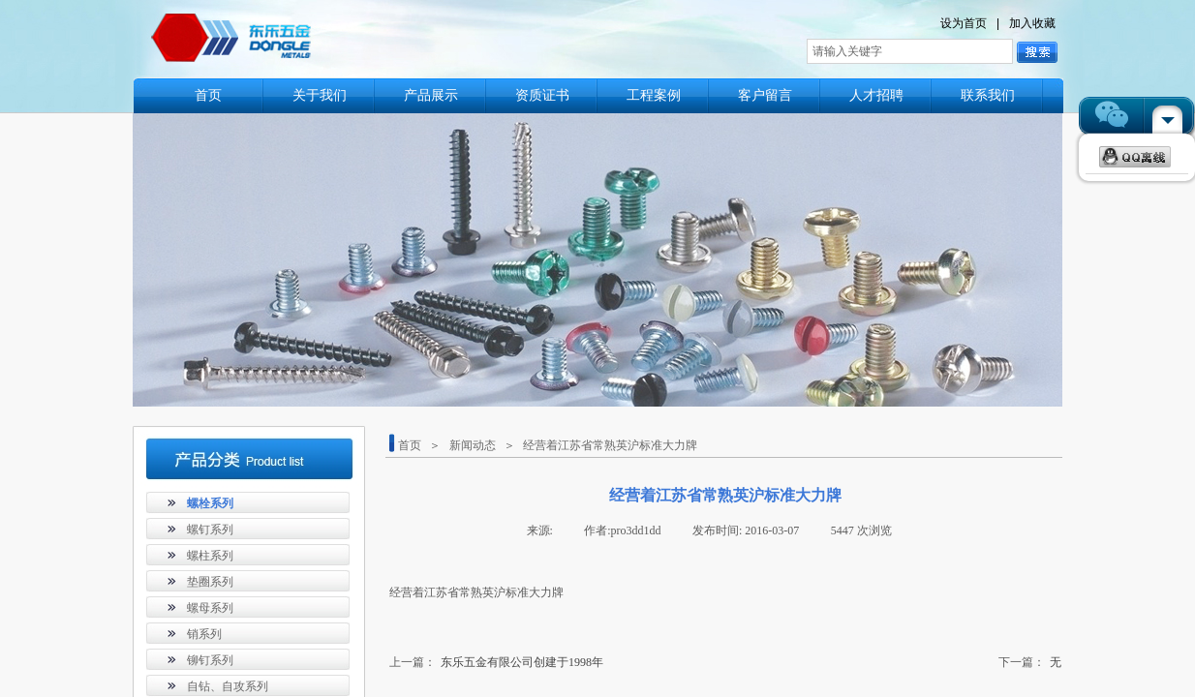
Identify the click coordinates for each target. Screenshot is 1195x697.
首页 (208, 95)
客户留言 (765, 95)
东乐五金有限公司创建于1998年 (496, 663)
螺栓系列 (210, 503)
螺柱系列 (210, 555)
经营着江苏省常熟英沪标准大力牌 (610, 445)
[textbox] (910, 51)
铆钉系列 (210, 660)
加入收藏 (1032, 23)
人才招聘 (876, 95)
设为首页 (963, 23)
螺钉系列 (210, 529)
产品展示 (431, 95)
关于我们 (319, 95)
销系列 (204, 634)
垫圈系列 (210, 582)
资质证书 (542, 95)
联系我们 (988, 95)
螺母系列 (210, 608)
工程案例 (654, 95)
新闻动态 (472, 445)
